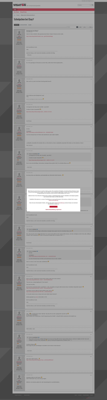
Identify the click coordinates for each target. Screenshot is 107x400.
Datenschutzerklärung (53, 200)
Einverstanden (53, 206)
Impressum (58, 209)
